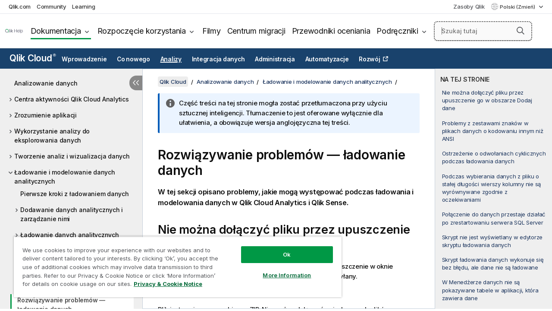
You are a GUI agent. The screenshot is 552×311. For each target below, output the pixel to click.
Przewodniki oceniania (331, 30)
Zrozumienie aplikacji (45, 115)
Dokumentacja (56, 30)
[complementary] (493, 189)
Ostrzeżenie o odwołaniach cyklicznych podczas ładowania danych (494, 157)
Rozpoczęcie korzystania (141, 30)
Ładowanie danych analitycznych (69, 234)
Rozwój (369, 59)
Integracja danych (218, 59)
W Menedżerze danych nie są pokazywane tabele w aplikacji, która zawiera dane (490, 290)
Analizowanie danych (45, 83)
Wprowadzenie (84, 59)
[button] (520, 30)
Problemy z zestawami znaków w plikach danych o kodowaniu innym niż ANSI (492, 131)
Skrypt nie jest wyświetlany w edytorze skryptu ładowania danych (492, 241)
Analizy (171, 59)
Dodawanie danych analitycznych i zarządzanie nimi (71, 214)
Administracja (275, 59)
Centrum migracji (256, 30)
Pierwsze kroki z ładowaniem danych (74, 193)
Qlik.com (20, 6)
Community (51, 6)
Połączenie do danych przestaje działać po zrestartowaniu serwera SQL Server (494, 218)
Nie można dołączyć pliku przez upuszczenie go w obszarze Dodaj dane (487, 100)
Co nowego (133, 59)
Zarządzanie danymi (50, 282)
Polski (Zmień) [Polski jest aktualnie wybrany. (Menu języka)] (518, 7)
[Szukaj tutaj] (483, 31)
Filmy (211, 30)
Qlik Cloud (32, 58)
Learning (83, 6)
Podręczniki (397, 30)
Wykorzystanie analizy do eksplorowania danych (52, 135)
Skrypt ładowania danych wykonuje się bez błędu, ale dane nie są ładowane (493, 263)
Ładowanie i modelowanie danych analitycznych (64, 176)
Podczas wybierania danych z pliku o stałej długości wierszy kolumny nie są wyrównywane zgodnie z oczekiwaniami (491, 188)
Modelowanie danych (52, 266)
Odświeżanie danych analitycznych (72, 250)
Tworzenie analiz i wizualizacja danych (72, 156)
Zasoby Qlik (468, 6)
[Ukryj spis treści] (135, 83)
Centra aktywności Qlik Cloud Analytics (71, 99)
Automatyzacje (327, 59)
